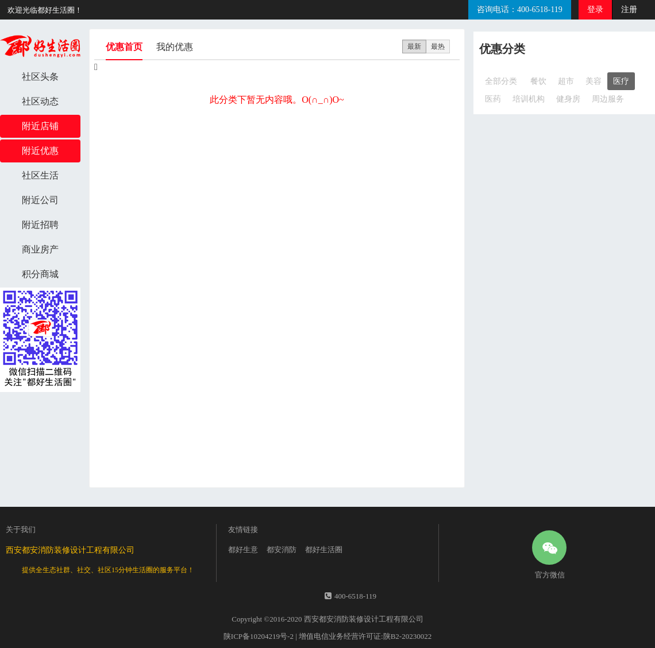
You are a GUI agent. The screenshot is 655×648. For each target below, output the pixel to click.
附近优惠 (40, 151)
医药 (493, 99)
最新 (414, 46)
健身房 (568, 99)
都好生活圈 (323, 549)
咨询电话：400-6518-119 (519, 9)
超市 (566, 81)
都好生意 (243, 549)
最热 (438, 46)
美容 (593, 81)
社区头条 (40, 77)
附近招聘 (40, 225)
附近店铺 (40, 126)
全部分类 (501, 81)
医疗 (621, 81)
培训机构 (529, 99)
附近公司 (40, 200)
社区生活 (40, 175)
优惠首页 (124, 51)
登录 (595, 9)
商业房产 (40, 249)
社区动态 (40, 101)
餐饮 (538, 81)
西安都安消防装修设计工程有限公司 (363, 619)
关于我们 (21, 529)
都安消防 (281, 549)
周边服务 (608, 99)
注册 (629, 9)
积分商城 (40, 274)
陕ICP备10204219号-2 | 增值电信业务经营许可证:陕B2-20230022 (327, 636)
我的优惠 (174, 47)
